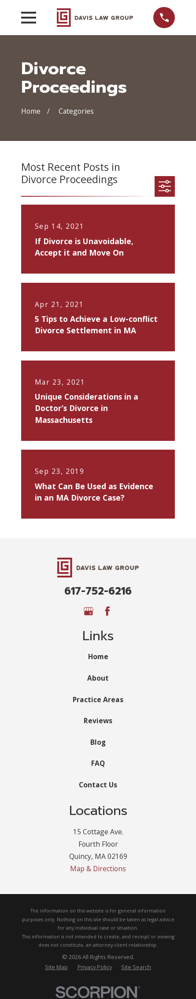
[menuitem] (56, 967)
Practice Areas (98, 699)
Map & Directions (98, 868)
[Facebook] (107, 611)
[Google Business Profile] (88, 611)
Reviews (98, 720)
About (98, 678)
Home (98, 656)
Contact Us (98, 785)
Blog (98, 742)
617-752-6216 (98, 591)
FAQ (98, 763)
